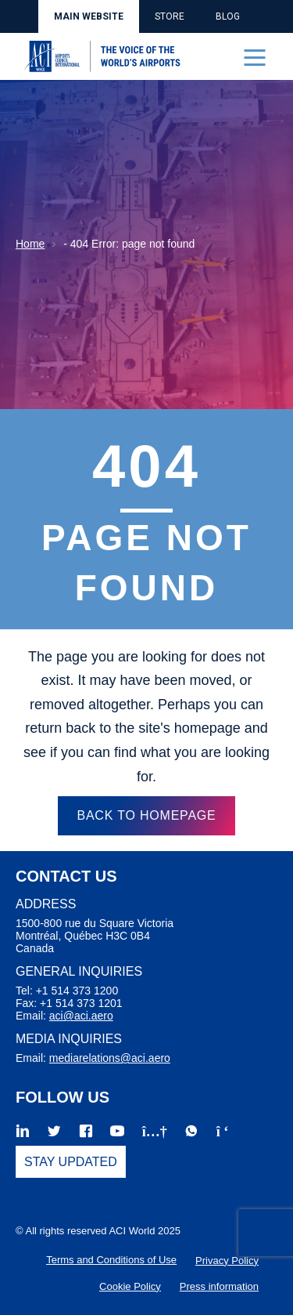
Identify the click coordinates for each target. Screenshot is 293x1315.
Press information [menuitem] (219, 1286)
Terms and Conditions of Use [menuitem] (111, 1260)
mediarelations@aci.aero (109, 1058)
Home (30, 243)
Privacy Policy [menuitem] (227, 1260)
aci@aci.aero (81, 1015)
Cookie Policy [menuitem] (130, 1286)
